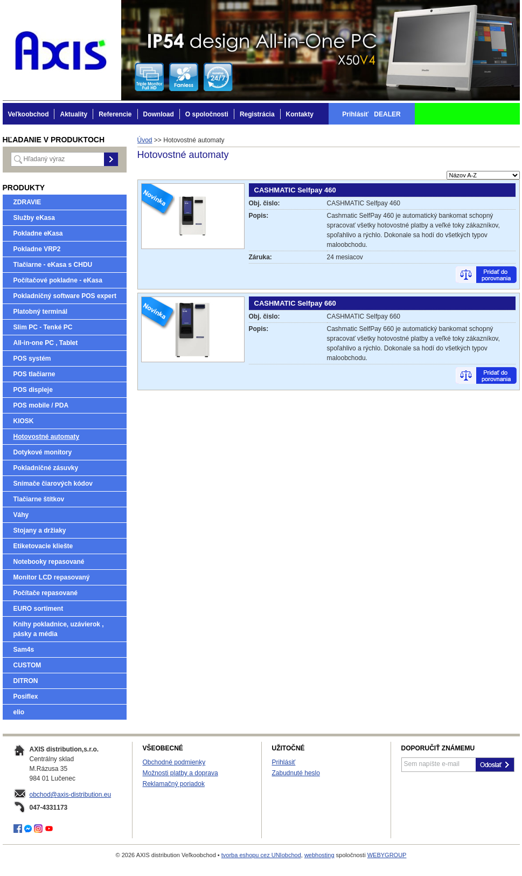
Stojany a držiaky (39, 530)
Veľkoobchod (28, 114)
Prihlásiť (284, 762)
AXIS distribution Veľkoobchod (62, 50)
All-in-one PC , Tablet (45, 343)
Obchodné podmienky (174, 762)
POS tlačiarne (34, 374)
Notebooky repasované (49, 561)
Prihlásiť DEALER (371, 114)
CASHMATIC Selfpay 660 (295, 303)
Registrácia (257, 114)
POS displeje (33, 390)
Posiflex (25, 696)
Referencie (115, 114)
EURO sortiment (38, 608)
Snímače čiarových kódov (53, 483)
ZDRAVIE (27, 202)
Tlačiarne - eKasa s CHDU (53, 264)
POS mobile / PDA (41, 405)
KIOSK (23, 421)
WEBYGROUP (387, 855)
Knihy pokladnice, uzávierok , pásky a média (58, 629)
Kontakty (300, 114)
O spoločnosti (206, 114)
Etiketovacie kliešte (43, 546)
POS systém (32, 358)
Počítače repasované (45, 593)
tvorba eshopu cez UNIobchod (261, 855)
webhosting (319, 855)
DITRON (25, 681)
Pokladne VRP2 (37, 249)
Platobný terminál (40, 311)
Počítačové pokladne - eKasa (57, 280)
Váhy (21, 515)
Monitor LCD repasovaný (51, 577)
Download (158, 114)
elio (19, 712)
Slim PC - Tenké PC (43, 327)
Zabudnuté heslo (296, 773)
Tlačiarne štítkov (39, 499)
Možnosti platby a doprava (180, 773)
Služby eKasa (34, 218)
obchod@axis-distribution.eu (71, 794)
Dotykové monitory (42, 452)
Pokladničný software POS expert (64, 296)
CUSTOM (27, 665)
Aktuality (73, 114)
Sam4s (23, 649)
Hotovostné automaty (46, 436)
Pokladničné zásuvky (46, 468)
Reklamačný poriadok (174, 784)
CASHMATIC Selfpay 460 (295, 190)
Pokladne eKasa (38, 233)
